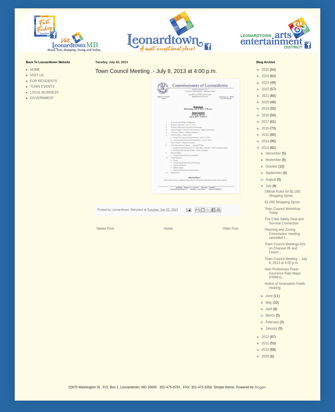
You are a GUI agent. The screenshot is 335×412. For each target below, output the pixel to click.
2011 (266, 343)
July (269, 186)
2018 (266, 115)
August (271, 180)
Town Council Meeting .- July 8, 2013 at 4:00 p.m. (286, 261)
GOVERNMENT (42, 98)
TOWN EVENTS (42, 87)
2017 (266, 122)
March (271, 315)
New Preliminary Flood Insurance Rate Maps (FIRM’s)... (283, 273)
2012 (266, 337)
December (274, 153)
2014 (266, 141)
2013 (266, 148)
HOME (35, 70)
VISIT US (37, 75)
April (269, 309)
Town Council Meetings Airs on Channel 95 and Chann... (285, 248)
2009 (266, 356)
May (269, 303)
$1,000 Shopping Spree (282, 202)
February (273, 322)
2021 (266, 96)
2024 (266, 76)
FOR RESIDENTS (43, 81)
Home (168, 228)
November (274, 160)
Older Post (230, 228)
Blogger (260, 387)
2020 (266, 102)
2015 (266, 135)
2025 (266, 70)
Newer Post (105, 228)
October (272, 166)
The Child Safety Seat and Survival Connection (284, 221)
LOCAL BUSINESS (44, 92)
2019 (266, 109)
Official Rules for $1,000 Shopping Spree (282, 193)
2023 (266, 83)
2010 (266, 350)
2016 (266, 128)
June (270, 296)
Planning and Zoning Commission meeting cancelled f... (282, 234)
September (274, 173)
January (272, 328)
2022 (266, 89)
